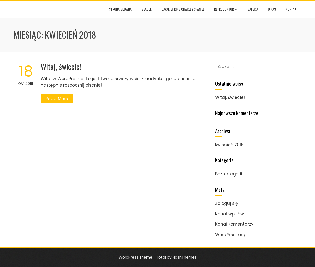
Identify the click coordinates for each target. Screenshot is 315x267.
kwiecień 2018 (229, 145)
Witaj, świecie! (61, 66)
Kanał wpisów (229, 214)
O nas (272, 9)
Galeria (252, 9)
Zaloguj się (226, 203)
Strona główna (120, 9)
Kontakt (292, 9)
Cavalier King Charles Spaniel (182, 9)
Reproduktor (225, 9)
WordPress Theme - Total (142, 257)
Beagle (147, 9)
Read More (57, 98)
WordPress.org (230, 235)
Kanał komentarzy (234, 224)
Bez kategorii (228, 174)
